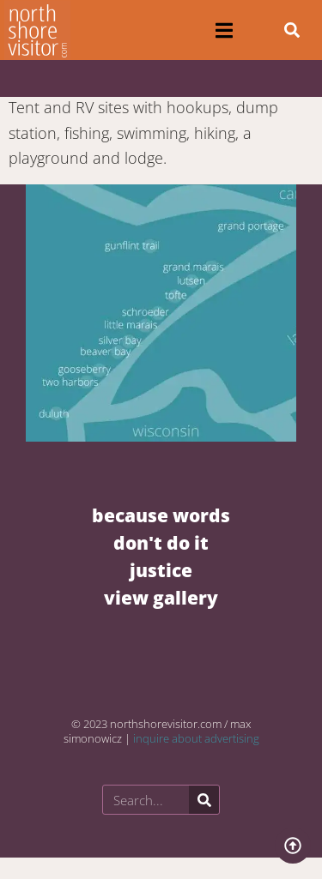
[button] (225, 30)
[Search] (204, 800)
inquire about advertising (196, 738)
